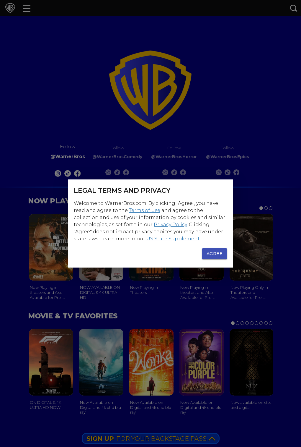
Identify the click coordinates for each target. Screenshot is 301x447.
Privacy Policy (170, 224)
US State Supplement (173, 239)
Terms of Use (144, 210)
